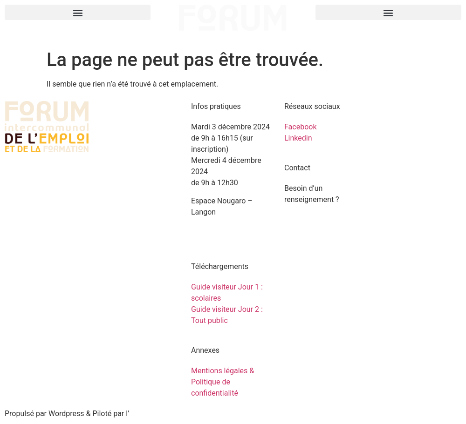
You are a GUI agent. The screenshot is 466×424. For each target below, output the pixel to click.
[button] (78, 12)
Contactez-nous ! (312, 217)
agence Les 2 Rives (160, 413)
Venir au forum (215, 229)
